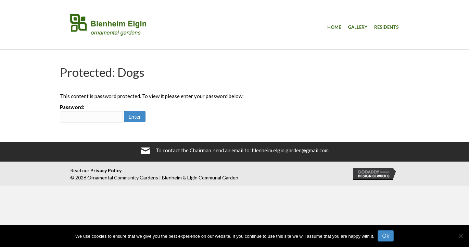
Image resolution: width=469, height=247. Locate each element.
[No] (460, 236)
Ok (385, 236)
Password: (91, 113)
